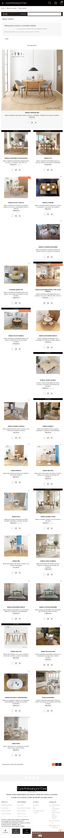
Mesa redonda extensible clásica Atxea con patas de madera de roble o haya (48, 701)
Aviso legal (20, 805)
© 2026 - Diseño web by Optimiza (32, 833)
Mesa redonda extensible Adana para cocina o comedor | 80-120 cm (16, 161)
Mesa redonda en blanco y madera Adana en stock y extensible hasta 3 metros (16, 207)
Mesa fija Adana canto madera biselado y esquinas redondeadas (48, 429)
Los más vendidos (6, 813)
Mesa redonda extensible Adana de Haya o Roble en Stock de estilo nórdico (16, 340)
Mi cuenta (36, 802)
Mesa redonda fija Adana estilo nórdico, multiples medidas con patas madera (32, 115)
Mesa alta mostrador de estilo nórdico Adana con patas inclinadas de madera (48, 474)
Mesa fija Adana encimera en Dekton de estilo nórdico (16, 474)
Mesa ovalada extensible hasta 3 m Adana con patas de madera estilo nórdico (16, 294)
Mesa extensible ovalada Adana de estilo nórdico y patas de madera (48, 250)
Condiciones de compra (24, 808)
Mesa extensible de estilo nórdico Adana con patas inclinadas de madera (48, 565)
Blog (34, 808)
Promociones (5, 808)
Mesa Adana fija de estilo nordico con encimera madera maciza (16, 429)
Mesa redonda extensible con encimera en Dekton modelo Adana (48, 339)
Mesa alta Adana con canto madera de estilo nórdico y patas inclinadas (16, 655)
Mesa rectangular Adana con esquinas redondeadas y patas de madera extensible (16, 701)
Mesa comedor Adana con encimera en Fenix (48, 520)
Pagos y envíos (21, 813)
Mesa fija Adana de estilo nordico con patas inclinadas (16, 564)
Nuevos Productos (6, 811)
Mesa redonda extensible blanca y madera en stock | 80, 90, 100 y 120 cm (48, 295)
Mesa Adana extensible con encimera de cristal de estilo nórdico (48, 610)
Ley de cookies (21, 811)
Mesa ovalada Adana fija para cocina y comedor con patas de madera (48, 206)
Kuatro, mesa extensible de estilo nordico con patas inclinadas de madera (48, 384)
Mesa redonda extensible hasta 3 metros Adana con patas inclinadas (48, 161)
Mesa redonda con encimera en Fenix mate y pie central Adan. (16, 747)
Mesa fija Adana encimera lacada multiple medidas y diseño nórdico (16, 520)
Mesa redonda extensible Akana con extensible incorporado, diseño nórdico (48, 655)
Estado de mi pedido (6, 805)
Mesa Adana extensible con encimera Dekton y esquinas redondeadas (16, 610)
